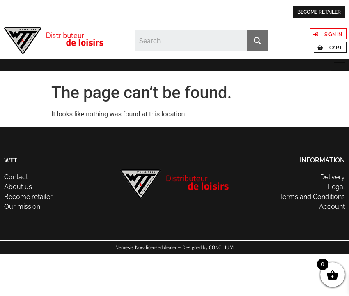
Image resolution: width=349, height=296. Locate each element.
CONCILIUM (221, 247)
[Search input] (191, 40)
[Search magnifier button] (257, 40)
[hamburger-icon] (340, 65)
